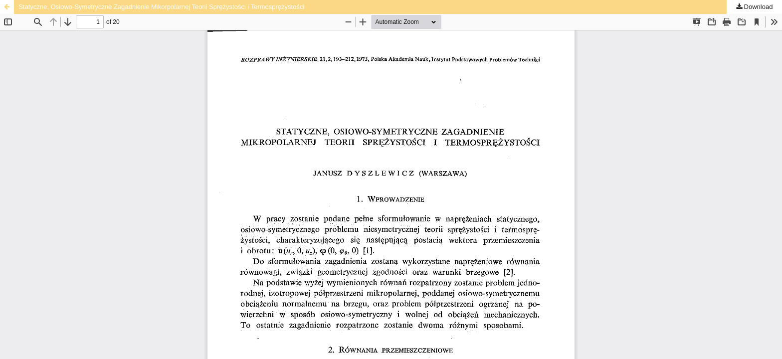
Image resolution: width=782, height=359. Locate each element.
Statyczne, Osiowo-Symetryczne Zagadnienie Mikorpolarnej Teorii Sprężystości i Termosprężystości (161, 6)
